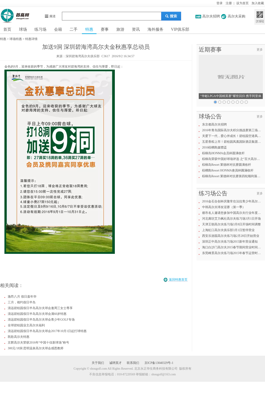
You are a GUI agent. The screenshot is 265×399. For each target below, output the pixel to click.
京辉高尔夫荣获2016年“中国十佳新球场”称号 (38, 342)
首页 (7, 29)
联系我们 (133, 363)
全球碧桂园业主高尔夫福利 (26, 325)
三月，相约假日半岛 (22, 302)
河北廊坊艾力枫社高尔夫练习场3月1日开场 (231, 218)
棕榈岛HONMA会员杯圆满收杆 (223, 153)
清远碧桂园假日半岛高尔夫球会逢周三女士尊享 (40, 308)
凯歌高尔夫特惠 (18, 336)
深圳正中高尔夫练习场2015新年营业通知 (230, 241)
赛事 (105, 29)
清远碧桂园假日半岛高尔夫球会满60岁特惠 (37, 313)
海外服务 (155, 29)
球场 (23, 29)
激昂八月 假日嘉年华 (22, 296)
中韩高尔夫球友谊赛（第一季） (223, 207)
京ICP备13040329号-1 (158, 363)
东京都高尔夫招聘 (214, 124)
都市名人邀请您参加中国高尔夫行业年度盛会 (233, 213)
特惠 (89, 29)
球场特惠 (15, 39)
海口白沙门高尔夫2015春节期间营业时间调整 (233, 247)
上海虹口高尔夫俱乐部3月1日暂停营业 (228, 230)
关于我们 (98, 363)
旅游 (120, 29)
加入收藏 (258, 3)
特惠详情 (31, 39)
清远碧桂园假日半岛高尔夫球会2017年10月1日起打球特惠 (47, 331)
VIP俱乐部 (180, 29)
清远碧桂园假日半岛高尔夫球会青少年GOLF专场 (41, 319)
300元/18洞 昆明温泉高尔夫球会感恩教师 (35, 348)
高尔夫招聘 (211, 16)
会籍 (58, 29)
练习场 (40, 29)
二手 (74, 29)
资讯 (136, 29)
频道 (50, 16)
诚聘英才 (115, 363)
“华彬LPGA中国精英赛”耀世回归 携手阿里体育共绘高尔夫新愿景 (230, 96)
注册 (229, 3)
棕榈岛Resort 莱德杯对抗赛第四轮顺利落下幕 (232, 176)
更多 (260, 49)
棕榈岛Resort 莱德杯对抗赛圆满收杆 (226, 164)
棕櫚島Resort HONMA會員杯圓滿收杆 (228, 170)
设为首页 (242, 3)
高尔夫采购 (236, 16)
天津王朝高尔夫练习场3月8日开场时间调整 (231, 224)
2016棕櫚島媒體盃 (214, 147)
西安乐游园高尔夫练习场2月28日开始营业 (230, 236)
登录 (219, 3)
